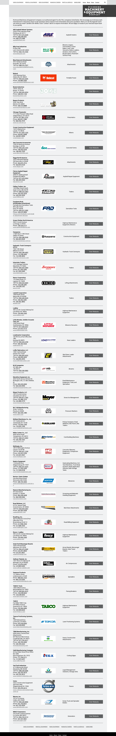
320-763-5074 (22, 672)
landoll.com (16, 303)
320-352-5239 (22, 193)
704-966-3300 (22, 313)
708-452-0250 (22, 149)
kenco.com (16, 288)
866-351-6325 (23, 466)
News (92, 2)
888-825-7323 (22, 578)
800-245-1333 (23, 148)
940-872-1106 (22, 94)
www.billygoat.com (19, 53)
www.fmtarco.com (19, 612)
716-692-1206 (20, 426)
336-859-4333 (22, 357)
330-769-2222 (20, 644)
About (88, 2)
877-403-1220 (23, 132)
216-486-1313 (22, 399)
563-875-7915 (22, 163)
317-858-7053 (20, 526)
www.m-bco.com (18, 372)
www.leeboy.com (18, 315)
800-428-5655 (23, 298)
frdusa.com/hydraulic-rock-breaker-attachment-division (23, 214)
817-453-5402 (22, 269)
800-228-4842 (23, 702)
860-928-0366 (20, 497)
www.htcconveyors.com (21, 258)
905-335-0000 (22, 384)
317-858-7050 (22, 524)
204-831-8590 (20, 136)
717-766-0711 (22, 657)
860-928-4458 (22, 495)
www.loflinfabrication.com (21, 361)
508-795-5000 (22, 482)
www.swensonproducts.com (22, 581)
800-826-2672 (23, 591)
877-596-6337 (23, 327)
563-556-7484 (22, 413)
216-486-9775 (20, 401)
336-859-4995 (20, 359)
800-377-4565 (23, 438)
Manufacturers (55, 2)
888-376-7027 (23, 65)
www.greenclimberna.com (21, 227)
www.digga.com (18, 166)
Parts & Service (67, 2)
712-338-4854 (20, 256)
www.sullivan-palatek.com (21, 568)
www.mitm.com (18, 414)
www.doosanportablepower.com (23, 82)
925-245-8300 (22, 623)
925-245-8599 (20, 625)
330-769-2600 (22, 642)
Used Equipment (18, 2)
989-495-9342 (20, 180)
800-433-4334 (23, 92)
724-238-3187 (20, 286)
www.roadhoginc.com (20, 527)
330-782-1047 (20, 439)
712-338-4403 (22, 254)
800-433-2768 (23, 342)
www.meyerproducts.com (21, 403)
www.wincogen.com (19, 720)
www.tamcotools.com (20, 596)
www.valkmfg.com (19, 661)
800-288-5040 (23, 237)
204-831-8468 (22, 134)
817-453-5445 (20, 271)
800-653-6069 (23, 283)
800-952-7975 (20, 121)
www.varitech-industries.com (22, 676)
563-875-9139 (20, 165)
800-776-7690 (23, 52)
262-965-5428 (22, 510)
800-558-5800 (23, 370)
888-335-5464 (23, 191)
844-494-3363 (23, 509)
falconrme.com (18, 182)
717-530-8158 (20, 470)
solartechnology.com (20, 554)
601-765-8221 (22, 703)
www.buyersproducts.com (21, 107)
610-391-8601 (20, 552)
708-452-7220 (20, 151)
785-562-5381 (22, 300)
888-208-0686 (23, 671)
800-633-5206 (23, 79)
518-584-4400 (22, 608)
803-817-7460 (22, 119)
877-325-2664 (23, 178)
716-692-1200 (22, 424)
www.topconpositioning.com (22, 627)
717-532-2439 (22, 468)
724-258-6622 (22, 593)
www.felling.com (18, 197)
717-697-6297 (20, 659)
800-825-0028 (20, 239)
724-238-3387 (22, 284)
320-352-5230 (20, 195)
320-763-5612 (20, 674)
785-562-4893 (20, 301)
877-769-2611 (23, 640)
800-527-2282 (23, 210)
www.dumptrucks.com (20, 707)
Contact (97, 2)
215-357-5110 (22, 328)
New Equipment (44, 2)
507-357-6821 (22, 719)
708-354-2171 (22, 225)
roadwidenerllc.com (19, 512)
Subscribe (77, 2)
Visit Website (94, 35)
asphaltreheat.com (19, 40)
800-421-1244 (23, 451)
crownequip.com (18, 138)
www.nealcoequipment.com (22, 472)
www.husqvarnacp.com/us (21, 241)
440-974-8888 (22, 106)
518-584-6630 (20, 610)
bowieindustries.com (20, 96)
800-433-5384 (23, 268)
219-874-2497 (22, 564)
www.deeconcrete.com (20, 153)
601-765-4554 (20, 705)
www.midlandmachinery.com (22, 428)
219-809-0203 (20, 566)
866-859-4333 (23, 355)
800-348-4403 (23, 252)
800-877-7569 (23, 397)
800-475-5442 (23, 549)
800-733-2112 (23, 717)
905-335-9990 (20, 386)
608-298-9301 (22, 36)
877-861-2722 (23, 117)
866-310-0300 (20, 579)
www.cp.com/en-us (19, 122)
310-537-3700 (22, 453)
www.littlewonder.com (20, 330)
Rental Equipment (31, 2)
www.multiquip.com (19, 456)
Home (84, 2)
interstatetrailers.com (20, 273)
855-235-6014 (22, 688)
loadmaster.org (18, 345)
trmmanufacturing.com (20, 645)
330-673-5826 (22, 212)
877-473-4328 (23, 35)
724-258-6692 (20, 595)
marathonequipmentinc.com (22, 387)
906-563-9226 (22, 344)
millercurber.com (18, 441)
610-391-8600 (22, 551)
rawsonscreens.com (19, 499)
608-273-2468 (20, 38)
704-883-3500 (22, 80)
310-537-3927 (20, 455)
